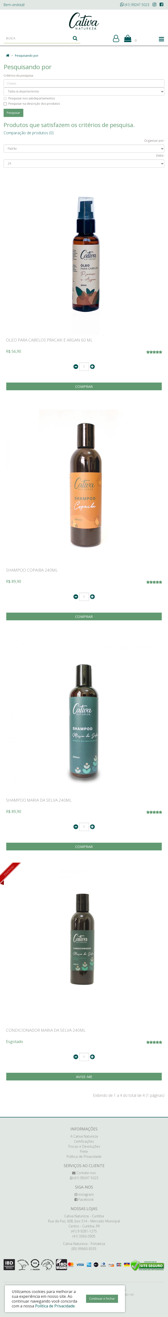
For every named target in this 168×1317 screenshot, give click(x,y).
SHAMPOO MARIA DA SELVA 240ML (39, 800)
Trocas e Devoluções (84, 1146)
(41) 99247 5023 (134, 4)
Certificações (84, 1141)
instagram (84, 1194)
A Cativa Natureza (84, 1136)
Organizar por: (154, 141)
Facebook (84, 1199)
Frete (84, 1151)
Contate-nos (84, 1173)
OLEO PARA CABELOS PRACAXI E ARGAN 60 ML (49, 340)
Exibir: (160, 155)
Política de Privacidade (84, 1156)
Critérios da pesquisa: (19, 75)
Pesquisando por (26, 56)
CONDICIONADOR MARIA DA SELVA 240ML (46, 1030)
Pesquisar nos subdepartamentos (29, 98)
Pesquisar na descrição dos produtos (32, 104)
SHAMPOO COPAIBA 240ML (32, 570)
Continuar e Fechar (102, 1299)
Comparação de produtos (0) (29, 132)
